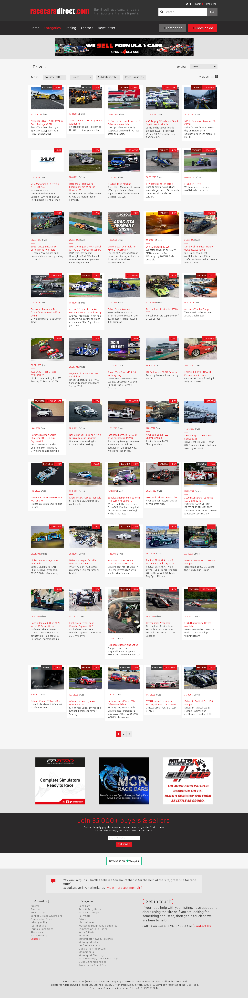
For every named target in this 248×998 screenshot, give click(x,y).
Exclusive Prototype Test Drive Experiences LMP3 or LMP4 (45, 312)
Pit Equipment (87, 922)
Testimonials (38, 925)
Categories (52, 28)
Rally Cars (84, 915)
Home (35, 28)
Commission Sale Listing (93, 929)
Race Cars (84, 906)
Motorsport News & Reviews (96, 938)
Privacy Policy (39, 922)
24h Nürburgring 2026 (158, 246)
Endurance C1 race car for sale (85, 497)
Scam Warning (39, 935)
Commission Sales (41, 919)
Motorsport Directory (91, 955)
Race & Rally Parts (90, 909)
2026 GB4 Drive (192, 184)
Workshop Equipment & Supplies (98, 925)
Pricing (71, 28)
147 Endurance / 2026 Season (161, 372)
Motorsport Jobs (88, 942)
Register (211, 3)
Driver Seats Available (120, 309)
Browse (35, 906)
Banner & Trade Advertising (46, 915)
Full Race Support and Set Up (123, 645)
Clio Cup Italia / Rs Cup (119, 184)
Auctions (84, 935)
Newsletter (106, 28)
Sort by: (181, 66)
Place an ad (203, 28)
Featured (36, 909)
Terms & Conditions (42, 929)
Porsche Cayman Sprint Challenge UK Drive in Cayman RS (43, 438)
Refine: (35, 77)
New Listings (38, 912)
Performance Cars (89, 945)
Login (198, 3)
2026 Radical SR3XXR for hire (161, 497)
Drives (82, 919)
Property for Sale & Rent (93, 965)
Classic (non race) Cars (92, 948)
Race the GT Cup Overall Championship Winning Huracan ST (82, 187)
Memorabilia (86, 952)
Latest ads (172, 28)
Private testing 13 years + (159, 184)
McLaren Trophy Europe (197, 309)
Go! (212, 12)
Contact (87, 28)
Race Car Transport (90, 912)
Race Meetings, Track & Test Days (98, 958)
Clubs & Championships (92, 961)
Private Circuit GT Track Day (46, 701)
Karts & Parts (86, 932)
